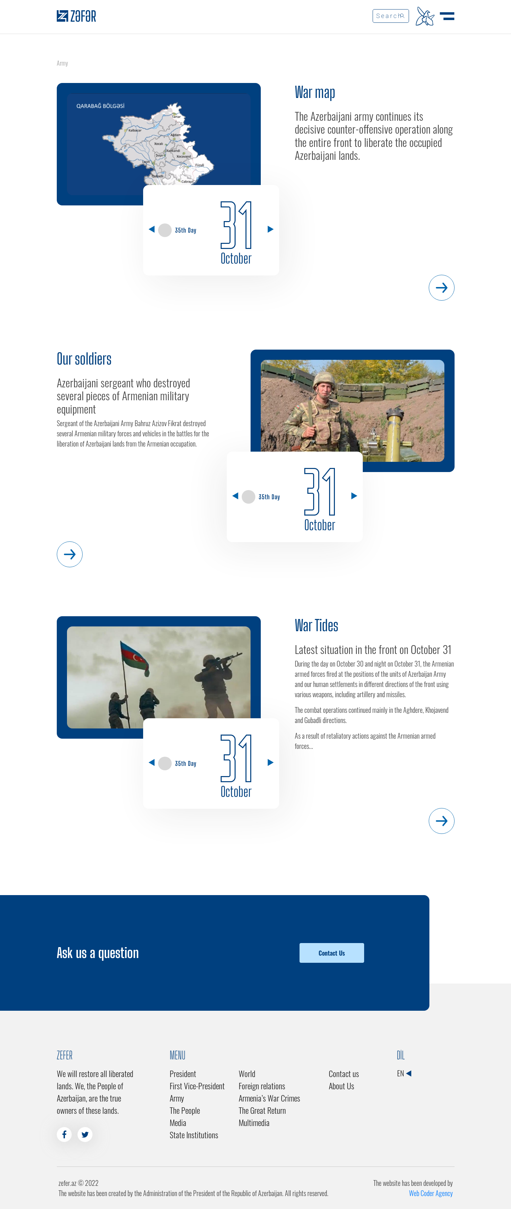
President (183, 1073)
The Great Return (262, 1110)
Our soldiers (84, 359)
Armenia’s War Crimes (269, 1098)
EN (404, 1073)
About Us (341, 1085)
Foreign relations (262, 1085)
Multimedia (254, 1122)
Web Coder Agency (431, 1193)
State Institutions (194, 1134)
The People (185, 1110)
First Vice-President (197, 1085)
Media (178, 1122)
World (247, 1073)
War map (315, 92)
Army (177, 1098)
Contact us (344, 1073)
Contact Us (332, 952)
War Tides (316, 625)
